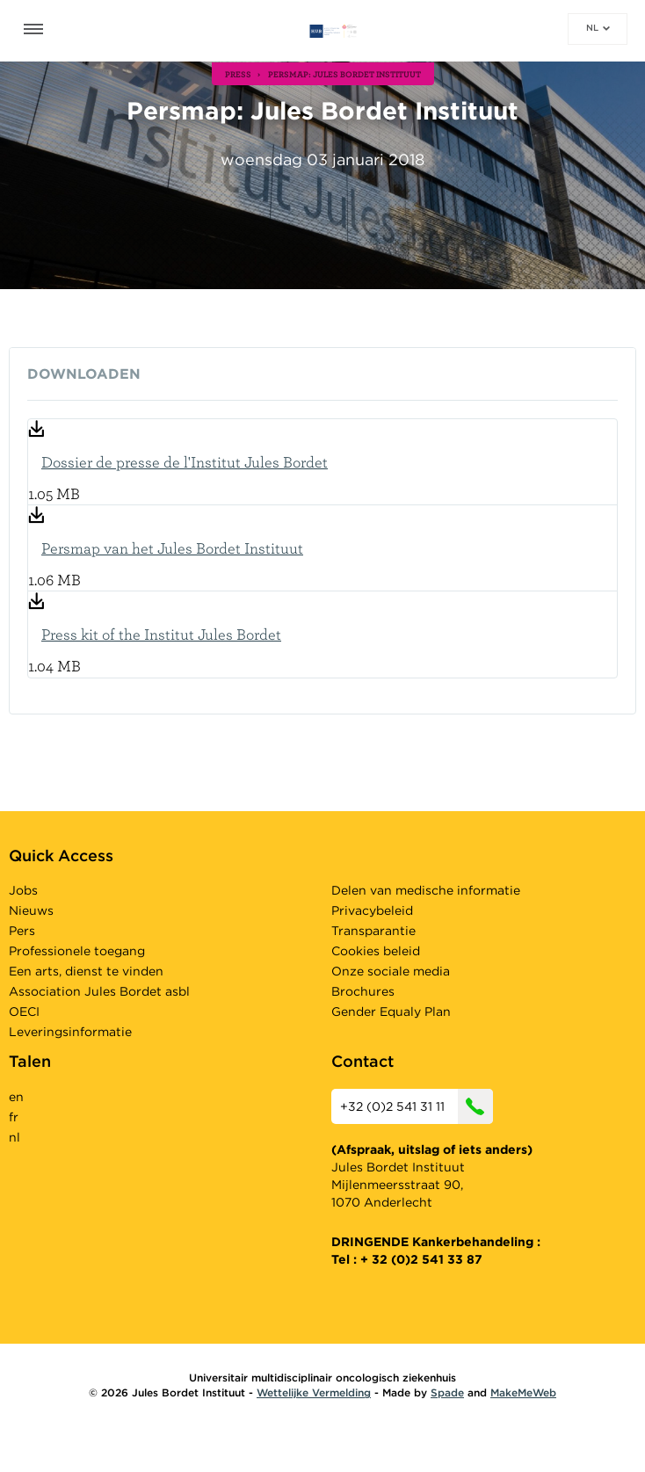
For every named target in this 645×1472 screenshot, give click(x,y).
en (16, 1097)
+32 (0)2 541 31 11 (416, 1106)
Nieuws (31, 910)
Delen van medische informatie (425, 890)
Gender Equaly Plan (391, 1011)
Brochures (363, 991)
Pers (22, 931)
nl (598, 27)
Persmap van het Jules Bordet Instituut (172, 548)
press (238, 74)
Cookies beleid (375, 951)
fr (13, 1117)
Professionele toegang (77, 951)
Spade (447, 1392)
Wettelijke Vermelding (314, 1392)
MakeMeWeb (523, 1392)
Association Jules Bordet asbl (99, 991)
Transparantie (373, 931)
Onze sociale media (390, 971)
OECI (24, 1011)
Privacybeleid (372, 910)
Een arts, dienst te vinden (86, 971)
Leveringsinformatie (70, 1032)
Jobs (23, 890)
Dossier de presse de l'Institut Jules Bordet (184, 462)
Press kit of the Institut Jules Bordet (161, 634)
